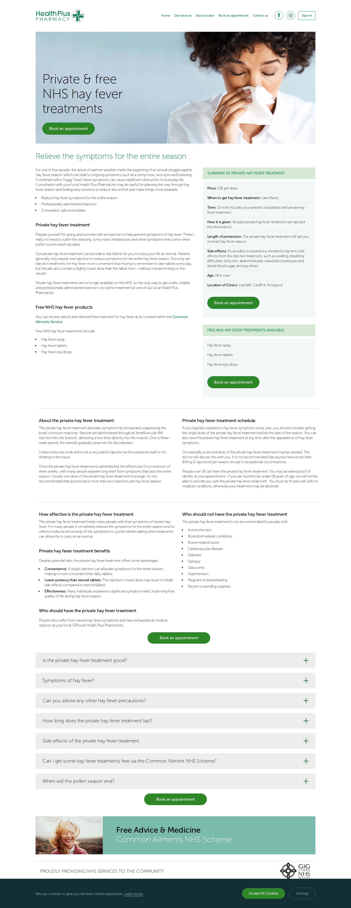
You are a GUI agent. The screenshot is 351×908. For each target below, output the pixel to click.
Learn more (133, 894)
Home (165, 15)
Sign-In (307, 15)
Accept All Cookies (263, 893)
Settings (302, 893)
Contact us (260, 15)
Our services (182, 15)
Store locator (205, 15)
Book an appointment (233, 15)
